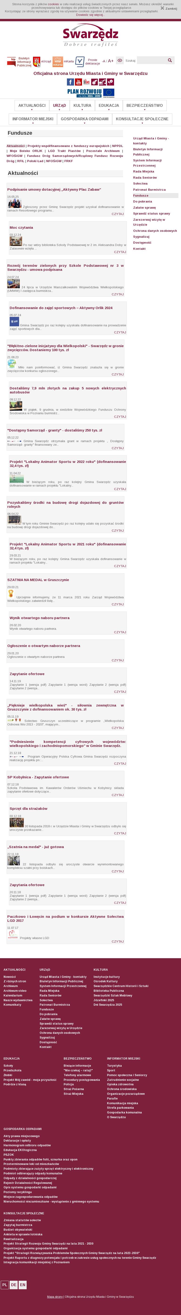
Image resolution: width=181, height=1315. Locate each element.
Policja (69, 1084)
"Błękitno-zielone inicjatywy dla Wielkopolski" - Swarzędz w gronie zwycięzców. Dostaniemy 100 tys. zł (65, 348)
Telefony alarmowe (77, 1075)
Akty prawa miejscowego (22, 1136)
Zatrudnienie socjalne (123, 1080)
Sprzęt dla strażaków (28, 808)
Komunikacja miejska (122, 1103)
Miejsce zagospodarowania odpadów (31, 1197)
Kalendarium (13, 995)
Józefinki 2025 (104, 1000)
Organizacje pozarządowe (126, 1093)
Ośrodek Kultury (106, 981)
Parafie (112, 1098)
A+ (111, 60)
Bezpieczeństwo (145, 105)
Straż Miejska (73, 1093)
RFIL (20, 161)
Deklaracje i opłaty (17, 1140)
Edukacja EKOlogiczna (20, 1150)
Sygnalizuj (141, 236)
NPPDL (117, 146)
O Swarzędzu (116, 1117)
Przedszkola (12, 1070)
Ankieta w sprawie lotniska (23, 1234)
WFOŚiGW (14, 156)
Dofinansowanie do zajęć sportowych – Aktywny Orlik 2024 (61, 308)
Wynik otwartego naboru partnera (40, 618)
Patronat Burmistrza (149, 189)
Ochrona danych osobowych (155, 231)
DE (13, 1285)
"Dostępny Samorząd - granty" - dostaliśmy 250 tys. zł (54, 430)
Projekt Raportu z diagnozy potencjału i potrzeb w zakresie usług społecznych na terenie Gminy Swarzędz (80, 1257)
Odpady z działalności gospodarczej (30, 1178)
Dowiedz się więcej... (90, 15)
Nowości (10, 977)
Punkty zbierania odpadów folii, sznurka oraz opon (40, 1159)
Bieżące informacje (77, 1065)
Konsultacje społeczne (142, 119)
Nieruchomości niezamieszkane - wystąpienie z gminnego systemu (51, 1201)
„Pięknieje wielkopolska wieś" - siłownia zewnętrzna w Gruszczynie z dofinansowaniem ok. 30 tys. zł (65, 707)
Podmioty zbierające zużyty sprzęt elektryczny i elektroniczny (48, 1168)
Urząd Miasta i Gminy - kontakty (63, 977)
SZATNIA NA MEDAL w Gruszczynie (38, 580)
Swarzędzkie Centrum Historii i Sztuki (121, 986)
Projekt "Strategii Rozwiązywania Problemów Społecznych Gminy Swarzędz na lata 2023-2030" (72, 1253)
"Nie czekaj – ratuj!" (78, 1070)
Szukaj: (131, 60)
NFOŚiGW (54, 161)
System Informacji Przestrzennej (63, 986)
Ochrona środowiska (122, 1089)
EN (22, 1285)
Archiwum (112, 151)
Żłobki (8, 1075)
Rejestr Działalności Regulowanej (28, 1183)
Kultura (82, 105)
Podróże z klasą (15, 1084)
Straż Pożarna (74, 1089)
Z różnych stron (15, 981)
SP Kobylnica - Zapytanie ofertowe (38, 777)
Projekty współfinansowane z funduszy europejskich (68, 146)
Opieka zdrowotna (120, 1084)
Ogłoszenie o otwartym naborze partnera (43, 646)
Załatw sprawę (144, 207)
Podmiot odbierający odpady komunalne (33, 1173)
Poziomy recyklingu (18, 1192)
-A (103, 61)
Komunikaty (12, 1004)
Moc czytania (21, 227)
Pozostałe (94, 151)
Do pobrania (142, 201)
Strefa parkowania (120, 1107)
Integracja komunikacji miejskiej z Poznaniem (37, 1262)
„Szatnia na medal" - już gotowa (35, 847)
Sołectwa (140, 183)
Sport (111, 1070)
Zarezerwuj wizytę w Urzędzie (61, 1028)
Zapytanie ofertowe (27, 674)
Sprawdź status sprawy (151, 213)
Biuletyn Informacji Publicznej (61, 981)
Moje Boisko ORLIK (26, 151)
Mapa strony (55, 1296)
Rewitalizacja (14, 1239)
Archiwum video (15, 990)
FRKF (68, 161)
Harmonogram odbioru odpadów (27, 1145)
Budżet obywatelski (18, 1229)
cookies (53, 4)
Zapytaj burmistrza (18, 1225)
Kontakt (139, 248)
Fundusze (140, 195)
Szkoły (8, 1065)
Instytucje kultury (107, 977)
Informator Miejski (32, 119)
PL (4, 1285)
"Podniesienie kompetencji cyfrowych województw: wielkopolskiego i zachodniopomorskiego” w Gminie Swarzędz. (68, 744)
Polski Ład (35, 161)
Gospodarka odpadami (84, 119)
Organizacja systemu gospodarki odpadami (36, 1248)
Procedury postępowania (82, 1080)
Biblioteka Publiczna (109, 990)
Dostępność (142, 242)
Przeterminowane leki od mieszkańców (31, 1164)
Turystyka (114, 1065)
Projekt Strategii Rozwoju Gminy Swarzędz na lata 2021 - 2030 (48, 1243)
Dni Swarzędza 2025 (108, 1004)
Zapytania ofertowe (27, 885)
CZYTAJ (118, 214)
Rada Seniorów (145, 177)
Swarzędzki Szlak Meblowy (113, 995)
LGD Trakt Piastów (64, 151)
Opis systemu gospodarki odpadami (30, 1187)
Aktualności (31, 105)
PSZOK (9, 1154)
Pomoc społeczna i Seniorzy (127, 1075)
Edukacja (109, 105)
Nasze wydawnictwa (18, 1000)
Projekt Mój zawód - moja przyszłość (30, 1080)
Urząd (59, 105)
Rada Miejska (143, 171)
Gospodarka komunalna (124, 1112)
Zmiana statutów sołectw (22, 1220)
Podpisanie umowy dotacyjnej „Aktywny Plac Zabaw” (54, 189)
